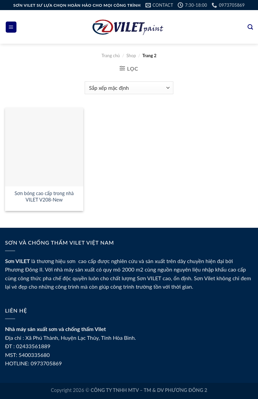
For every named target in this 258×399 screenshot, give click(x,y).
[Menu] (11, 27)
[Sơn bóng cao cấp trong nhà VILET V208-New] (44, 147)
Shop (131, 55)
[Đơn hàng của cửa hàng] (129, 88)
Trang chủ (110, 55)
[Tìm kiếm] (250, 27)
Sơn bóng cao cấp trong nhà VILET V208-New (44, 196)
